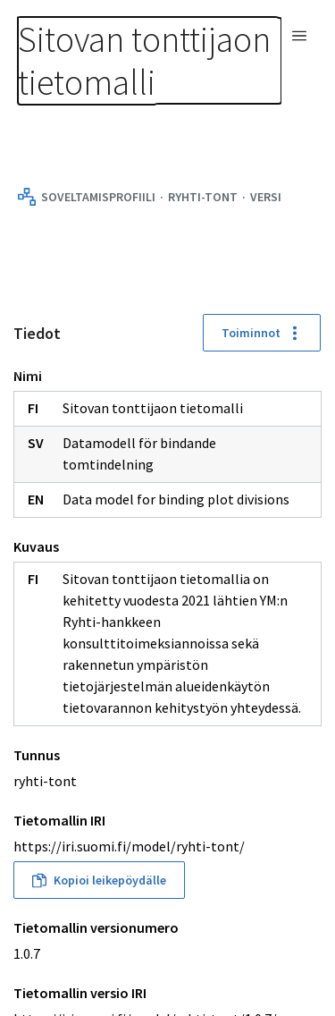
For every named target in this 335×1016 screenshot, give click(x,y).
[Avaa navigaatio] (299, 36)
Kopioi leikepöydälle (99, 880)
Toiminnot (262, 333)
